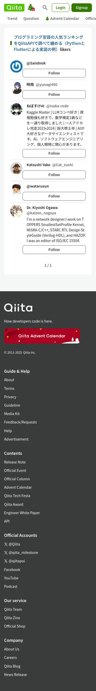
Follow (54, 73)
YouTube (11, 577)
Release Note (15, 461)
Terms (9, 388)
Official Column (17, 478)
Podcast (10, 586)
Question (31, 18)
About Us (11, 649)
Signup (82, 7)
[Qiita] (14, 7)
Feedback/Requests (20, 421)
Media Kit (12, 413)
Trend (12, 18)
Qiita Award (13, 504)
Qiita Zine (12, 617)
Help (8, 430)
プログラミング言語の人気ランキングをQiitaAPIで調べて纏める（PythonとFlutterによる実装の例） (49, 43)
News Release (15, 674)
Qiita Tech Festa (17, 495)
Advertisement (16, 439)
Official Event (15, 470)
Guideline (12, 405)
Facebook (12, 569)
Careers (10, 657)
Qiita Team (13, 609)
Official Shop (14, 626)
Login (61, 7)
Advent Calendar (62, 18)
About (9, 379)
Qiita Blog (12, 666)
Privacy (10, 396)
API (6, 521)
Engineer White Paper (22, 512)
